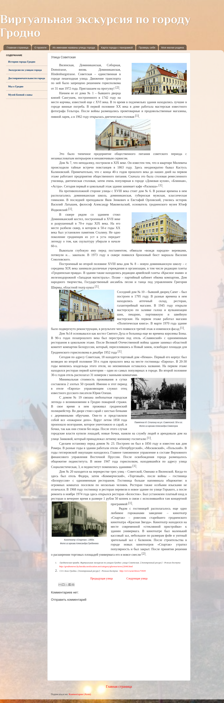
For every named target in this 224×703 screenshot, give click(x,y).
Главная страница (17, 47)
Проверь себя (147, 47)
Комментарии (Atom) (80, 694)
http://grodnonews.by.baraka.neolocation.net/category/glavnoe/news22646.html (96, 566)
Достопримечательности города (26, 78)
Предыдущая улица (101, 578)
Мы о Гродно (15, 86)
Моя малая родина (172, 47)
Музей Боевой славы (20, 94)
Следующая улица (136, 578)
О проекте (40, 47)
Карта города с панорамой (117, 47)
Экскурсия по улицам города (25, 70)
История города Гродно (21, 61)
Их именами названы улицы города (74, 47)
